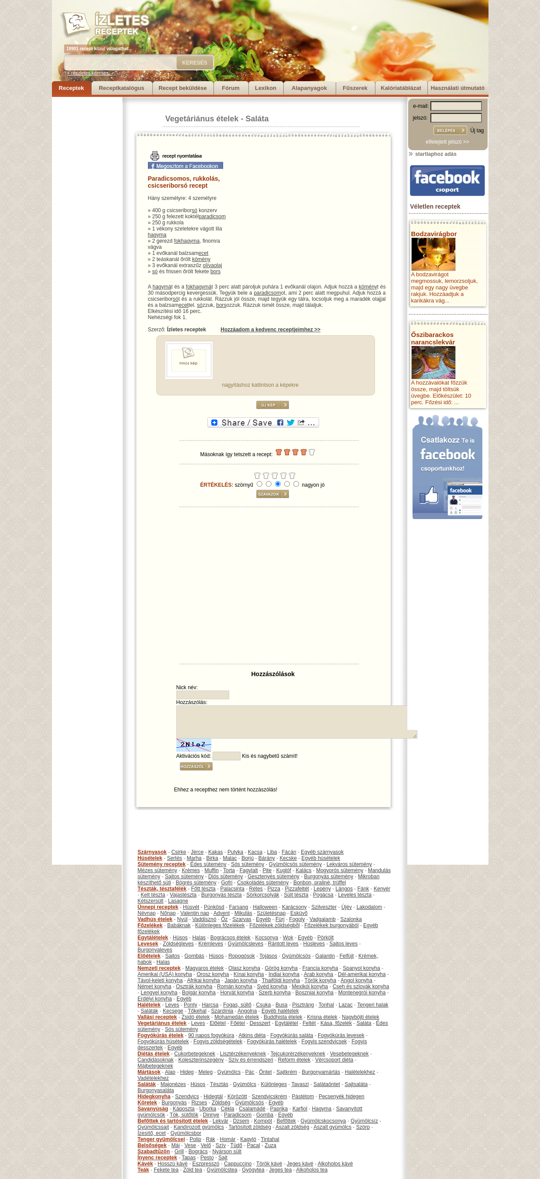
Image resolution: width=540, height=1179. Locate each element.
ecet (204, 253)
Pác (250, 1072)
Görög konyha (281, 968)
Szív (221, 1145)
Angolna (247, 1011)
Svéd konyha (272, 986)
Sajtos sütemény (184, 876)
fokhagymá (199, 287)
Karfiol (299, 1109)
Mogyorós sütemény (339, 870)
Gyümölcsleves (245, 944)
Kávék (145, 1164)
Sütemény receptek (162, 864)
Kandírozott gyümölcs (199, 1127)
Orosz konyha (212, 974)
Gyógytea (253, 1170)
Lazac (346, 1005)
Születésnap (271, 913)
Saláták (149, 1011)
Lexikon (265, 88)
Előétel (218, 1023)
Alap (170, 1072)
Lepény (322, 889)
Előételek (149, 956)
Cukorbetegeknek (194, 1054)
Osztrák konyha (194, 986)
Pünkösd (214, 907)
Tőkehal (197, 1011)
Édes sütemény (208, 864)
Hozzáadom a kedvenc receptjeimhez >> (270, 330)
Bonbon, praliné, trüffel (319, 883)
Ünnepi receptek (158, 907)
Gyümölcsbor (185, 1133)
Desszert (260, 1023)
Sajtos (172, 956)
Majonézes (173, 1084)
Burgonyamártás (321, 1072)
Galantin (325, 956)
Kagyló (248, 1139)
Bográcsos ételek (230, 938)
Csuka (263, 1005)
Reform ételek (294, 1060)
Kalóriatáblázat (401, 88)
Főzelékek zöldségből (274, 925)
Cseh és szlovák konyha (361, 986)
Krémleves (210, 944)
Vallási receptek (157, 1017)
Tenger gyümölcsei (161, 1139)
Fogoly (297, 919)
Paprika (279, 1109)
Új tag (477, 130)
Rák (210, 1139)
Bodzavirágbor (434, 233)
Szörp (363, 1127)
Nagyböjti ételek (360, 1017)
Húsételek (150, 858)
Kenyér (382, 889)
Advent (221, 913)
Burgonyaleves (155, 950)
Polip (195, 1139)
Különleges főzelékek (219, 925)
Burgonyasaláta (156, 1090)
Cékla (227, 1109)
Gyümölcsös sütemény (295, 864)
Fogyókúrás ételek (160, 1035)
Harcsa (210, 1005)
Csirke (178, 852)
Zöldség (221, 1103)
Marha (194, 858)
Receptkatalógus (121, 88)
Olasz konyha (244, 968)
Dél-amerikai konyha (361, 974)
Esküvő (298, 913)
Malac (230, 858)
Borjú (247, 858)
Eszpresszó (205, 1164)
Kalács (303, 870)
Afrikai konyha (203, 980)
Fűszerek (355, 88)
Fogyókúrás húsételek (163, 1041)
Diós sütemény (225, 876)
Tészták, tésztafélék (162, 889)
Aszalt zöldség (292, 1127)
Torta (229, 870)
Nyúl (182, 919)
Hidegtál (213, 1096)
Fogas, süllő (237, 1005)
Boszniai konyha (315, 993)
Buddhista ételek (283, 1017)
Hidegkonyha (154, 1096)
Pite (267, 870)
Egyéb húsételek (321, 858)
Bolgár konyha (199, 993)
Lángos (344, 889)
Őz (224, 919)
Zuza (270, 1145)
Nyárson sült (226, 1151)
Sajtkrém (286, 1072)
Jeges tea (280, 1170)
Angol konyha (356, 980)
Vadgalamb (323, 919)
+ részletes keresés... (90, 73)
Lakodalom (369, 907)
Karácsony (294, 907)
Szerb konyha (275, 993)
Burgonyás (174, 1103)
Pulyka (235, 852)
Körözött (237, 1096)
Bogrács (198, 1151)
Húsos (180, 938)
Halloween (265, 907)
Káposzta (184, 1109)
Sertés (174, 858)
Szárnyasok (152, 852)
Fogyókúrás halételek (272, 1041)
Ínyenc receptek (157, 1158)
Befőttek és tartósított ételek (173, 1121)
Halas (199, 938)
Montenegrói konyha (362, 993)
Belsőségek (152, 1145)
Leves (172, 1005)
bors (215, 271)
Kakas (215, 852)
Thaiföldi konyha (281, 980)
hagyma (157, 235)
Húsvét (191, 907)
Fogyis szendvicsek (324, 1041)
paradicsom (212, 216)
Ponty (190, 1005)
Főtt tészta (203, 889)
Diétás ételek (153, 1054)
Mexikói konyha (310, 986)
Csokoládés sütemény (263, 883)
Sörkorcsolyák (262, 895)
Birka (212, 858)
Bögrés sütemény (195, 883)
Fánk (363, 889)
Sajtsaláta (356, 1084)
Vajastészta (183, 895)
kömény (201, 259)
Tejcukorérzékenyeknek (298, 1054)
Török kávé (269, 1164)
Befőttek (286, 1121)
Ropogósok (241, 956)
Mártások (149, 1072)
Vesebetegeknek (349, 1054)
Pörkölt (325, 938)
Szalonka (351, 919)
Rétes (255, 889)
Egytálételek (153, 938)
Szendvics (187, 1096)
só (194, 210)
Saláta (257, 118)
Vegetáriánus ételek (202, 118)
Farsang (238, 907)
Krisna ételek (322, 1017)
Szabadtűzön (154, 1151)
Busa (281, 1005)
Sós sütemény (247, 864)
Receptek (71, 88)
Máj (175, 1145)
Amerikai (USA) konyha (165, 974)
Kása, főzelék (336, 1023)
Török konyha (320, 980)
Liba (272, 852)
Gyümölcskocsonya (323, 1121)
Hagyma (322, 1109)
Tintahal (270, 1139)
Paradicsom (237, 1115)
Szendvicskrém (269, 1096)
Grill (179, 1151)
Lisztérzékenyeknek (243, 1054)
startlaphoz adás (432, 154)
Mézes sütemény (157, 870)
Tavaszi (300, 1084)
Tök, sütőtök (184, 1115)
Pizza (274, 889)
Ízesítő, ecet (152, 1133)
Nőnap (167, 913)
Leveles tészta (354, 895)
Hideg (186, 1072)
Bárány (266, 858)
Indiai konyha (283, 974)
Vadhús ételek (155, 919)
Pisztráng (303, 1005)
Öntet (265, 1072)
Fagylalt (249, 870)
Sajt (222, 1158)
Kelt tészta (153, 895)
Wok (288, 938)
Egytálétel (286, 1023)
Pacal (253, 1145)
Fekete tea (166, 1170)
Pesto (207, 1158)
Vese (190, 1145)
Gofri (226, 883)
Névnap (146, 913)
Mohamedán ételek (236, 1017)
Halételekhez (360, 1072)
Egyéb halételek (280, 1011)
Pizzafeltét (297, 889)
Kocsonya (267, 938)
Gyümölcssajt (153, 1127)
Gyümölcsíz (364, 1121)
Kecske (288, 858)
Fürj (280, 919)
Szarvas (241, 919)
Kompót (263, 1121)
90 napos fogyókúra (211, 1035)
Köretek (147, 1103)
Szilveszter (324, 907)
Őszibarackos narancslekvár (433, 338)
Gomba (264, 1115)
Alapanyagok (309, 88)
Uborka (207, 1109)
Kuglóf (283, 870)
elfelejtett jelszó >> (447, 142)
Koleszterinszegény (201, 1060)
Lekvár (220, 1121)
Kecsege (173, 1011)
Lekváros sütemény (349, 864)
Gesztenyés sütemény (273, 876)
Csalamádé (252, 1109)
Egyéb (263, 919)
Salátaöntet (326, 1084)
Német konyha (154, 986)
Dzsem (241, 1121)
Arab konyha (318, 974)
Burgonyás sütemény (329, 876)
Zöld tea (192, 1170)
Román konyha (234, 986)
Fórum (230, 88)
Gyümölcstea (222, 1170)
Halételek (149, 1005)
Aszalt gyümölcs (332, 1127)
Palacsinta (232, 889)
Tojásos (268, 956)
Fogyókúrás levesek (341, 1035)
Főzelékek (150, 925)
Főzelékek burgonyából (331, 925)
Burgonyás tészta (221, 895)
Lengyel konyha (159, 993)
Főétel (237, 1023)
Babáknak (178, 925)
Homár (228, 1139)
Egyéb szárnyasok (322, 852)
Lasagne (178, 901)
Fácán (289, 852)
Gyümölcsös (296, 956)
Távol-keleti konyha (160, 980)
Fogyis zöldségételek (217, 1041)
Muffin (211, 870)
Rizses (199, 1103)
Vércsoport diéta (334, 1060)
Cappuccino (237, 1164)
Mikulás (243, 913)
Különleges (274, 1084)
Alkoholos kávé (335, 1164)
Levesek (148, 944)
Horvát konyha (237, 993)
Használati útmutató (458, 88)
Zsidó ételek (196, 1017)
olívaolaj (212, 265)
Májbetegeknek (155, 1066)
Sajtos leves (344, 944)
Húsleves (314, 944)
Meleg (205, 1072)
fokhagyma (187, 241)
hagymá (162, 287)
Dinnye (211, 1115)
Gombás (194, 956)
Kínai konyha (249, 974)
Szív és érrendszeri (250, 1060)
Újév (346, 907)
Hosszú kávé (173, 1164)
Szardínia (222, 1011)
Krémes (190, 870)
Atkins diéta (251, 1035)
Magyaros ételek (204, 968)
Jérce (197, 852)
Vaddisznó (204, 919)
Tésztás (219, 1084)
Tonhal (326, 1005)
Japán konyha (240, 980)
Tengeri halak (372, 1005)
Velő (206, 1145)
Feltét (309, 1023)
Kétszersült (150, 901)
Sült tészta (296, 895)
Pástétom (303, 1096)
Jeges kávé (300, 1164)
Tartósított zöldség (250, 1127)
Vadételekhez (153, 1078)
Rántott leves (283, 944)
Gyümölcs (229, 1072)
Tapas (189, 1158)
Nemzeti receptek (159, 968)
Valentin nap (194, 913)
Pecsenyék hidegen (342, 1096)
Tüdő (236, 1145)
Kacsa (255, 852)
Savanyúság (153, 1109)
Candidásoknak (156, 1060)
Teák (143, 1170)
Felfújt (347, 956)
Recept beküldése (182, 88)
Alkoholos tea (311, 1170)
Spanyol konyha (361, 968)
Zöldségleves (178, 944)
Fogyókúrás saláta (291, 1035)
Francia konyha (320, 968)
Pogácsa (323, 895)
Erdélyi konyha (155, 999)
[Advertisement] (87, 228)
